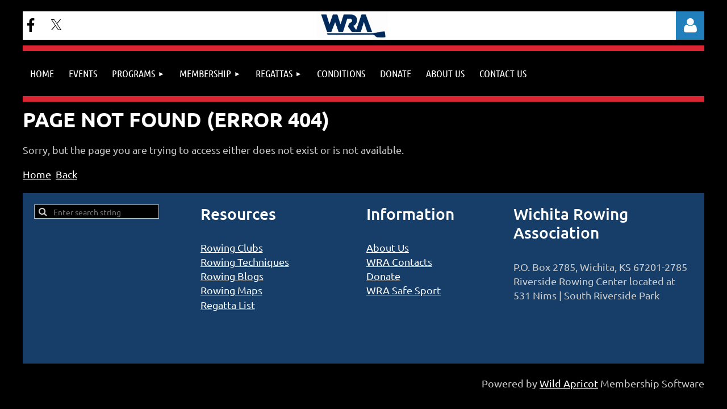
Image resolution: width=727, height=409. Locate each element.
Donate (383, 276)
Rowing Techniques (244, 262)
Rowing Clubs (231, 247)
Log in (690, 25)
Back (66, 174)
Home (37, 174)
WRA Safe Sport (403, 290)
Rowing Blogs (232, 276)
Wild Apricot (569, 383)
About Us (387, 247)
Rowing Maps (231, 290)
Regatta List (227, 305)
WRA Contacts (399, 262)
